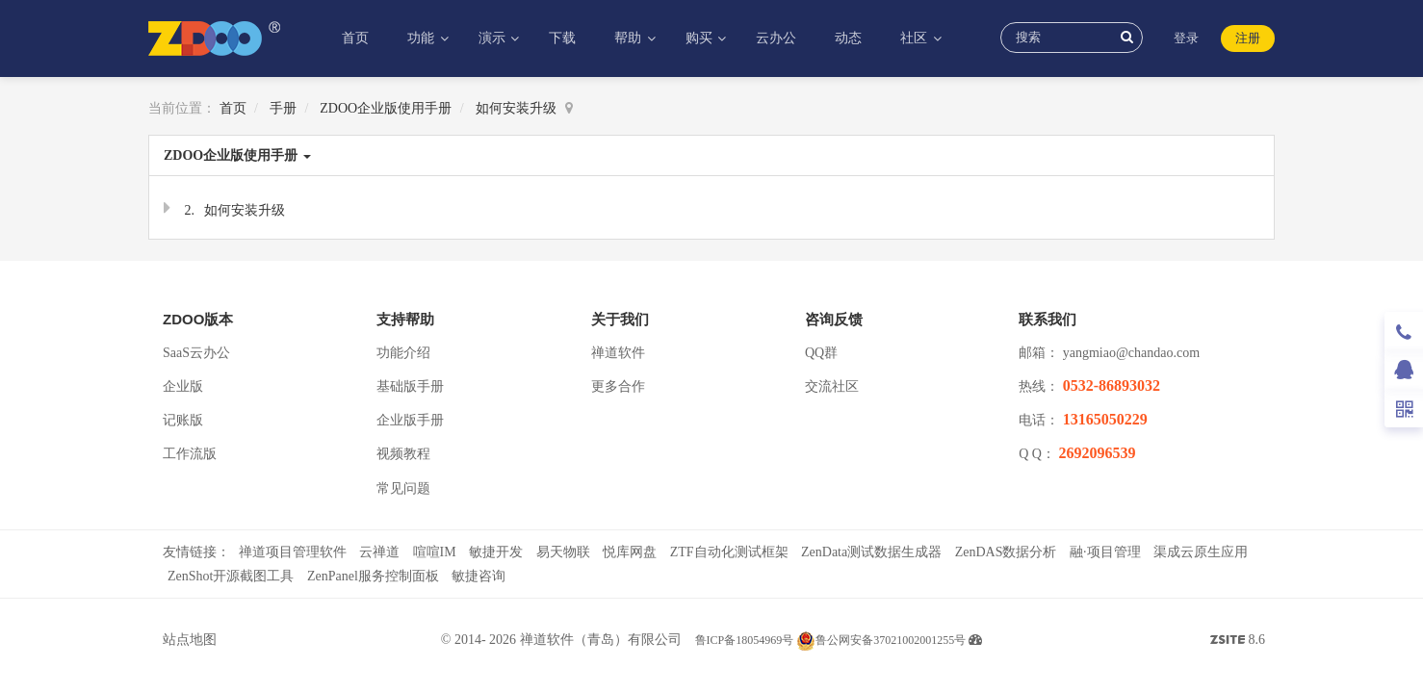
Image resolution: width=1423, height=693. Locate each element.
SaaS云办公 (196, 353)
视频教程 (403, 454)
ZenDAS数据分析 (1006, 552)
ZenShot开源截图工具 (231, 576)
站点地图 (190, 639)
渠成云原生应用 (1200, 552)
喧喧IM (434, 552)
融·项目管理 (1105, 552)
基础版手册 (410, 386)
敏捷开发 (496, 552)
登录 (1186, 38)
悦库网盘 (630, 552)
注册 (1247, 38)
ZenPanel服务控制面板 (373, 576)
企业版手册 (410, 420)
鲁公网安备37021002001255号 (881, 640)
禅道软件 (618, 353)
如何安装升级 (516, 108)
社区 (915, 38)
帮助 (629, 38)
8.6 (1237, 642)
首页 (355, 38)
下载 (562, 38)
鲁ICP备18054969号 (744, 640)
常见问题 (403, 488)
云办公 (776, 38)
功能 (422, 38)
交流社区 (832, 386)
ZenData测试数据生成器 (871, 552)
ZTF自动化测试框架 (729, 552)
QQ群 (821, 353)
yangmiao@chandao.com (1131, 353)
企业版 (183, 386)
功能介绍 (403, 353)
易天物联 (563, 552)
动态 (848, 38)
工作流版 (190, 454)
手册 (283, 108)
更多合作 (618, 386)
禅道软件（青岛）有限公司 (601, 639)
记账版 (183, 420)
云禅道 (379, 552)
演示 (494, 38)
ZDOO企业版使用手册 (386, 108)
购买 (701, 38)
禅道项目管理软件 (293, 552)
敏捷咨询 (478, 576)
